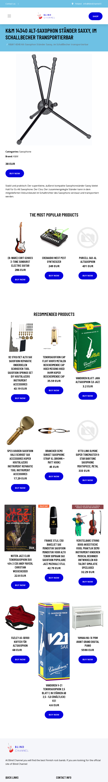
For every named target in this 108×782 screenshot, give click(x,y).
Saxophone (25, 151)
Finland (78, 3)
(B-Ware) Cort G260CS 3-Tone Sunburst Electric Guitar (20, 261)
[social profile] (18, 3)
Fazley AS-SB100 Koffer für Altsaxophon (20, 641)
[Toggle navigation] (9, 16)
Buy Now (15, 173)
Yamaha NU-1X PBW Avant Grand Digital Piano (87, 641)
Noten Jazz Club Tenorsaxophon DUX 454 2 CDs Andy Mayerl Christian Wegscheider (20, 563)
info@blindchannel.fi (92, 3)
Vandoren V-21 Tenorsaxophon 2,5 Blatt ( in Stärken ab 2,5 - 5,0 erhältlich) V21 (54, 692)
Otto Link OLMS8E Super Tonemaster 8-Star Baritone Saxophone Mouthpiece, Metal (88, 458)
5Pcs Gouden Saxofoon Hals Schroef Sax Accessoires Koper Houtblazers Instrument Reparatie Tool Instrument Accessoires (20, 462)
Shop (95, 16)
